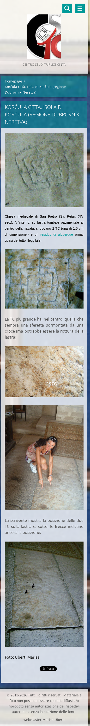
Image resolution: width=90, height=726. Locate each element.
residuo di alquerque (57, 234)
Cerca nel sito (67, 8)
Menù (80, 8)
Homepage (13, 81)
